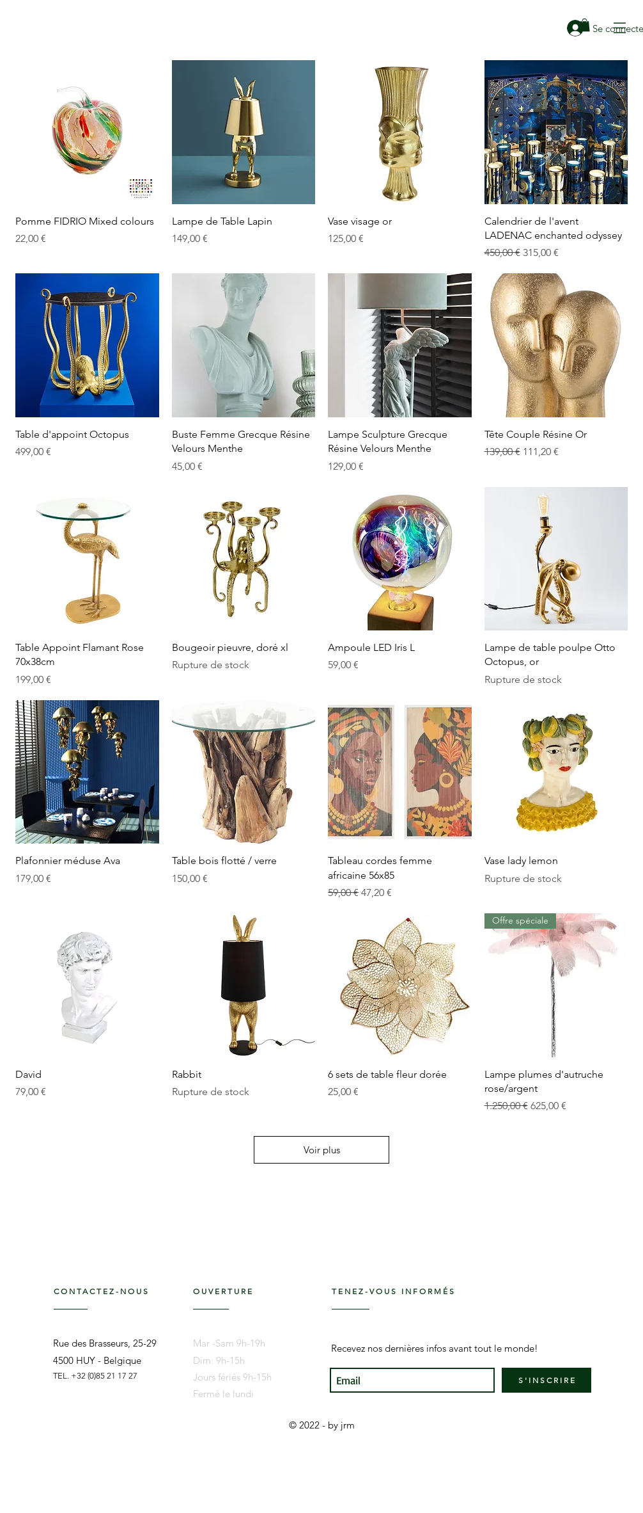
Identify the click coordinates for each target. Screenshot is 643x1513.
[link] (584, 25)
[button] (620, 27)
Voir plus (322, 1150)
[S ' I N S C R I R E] (546, 1380)
